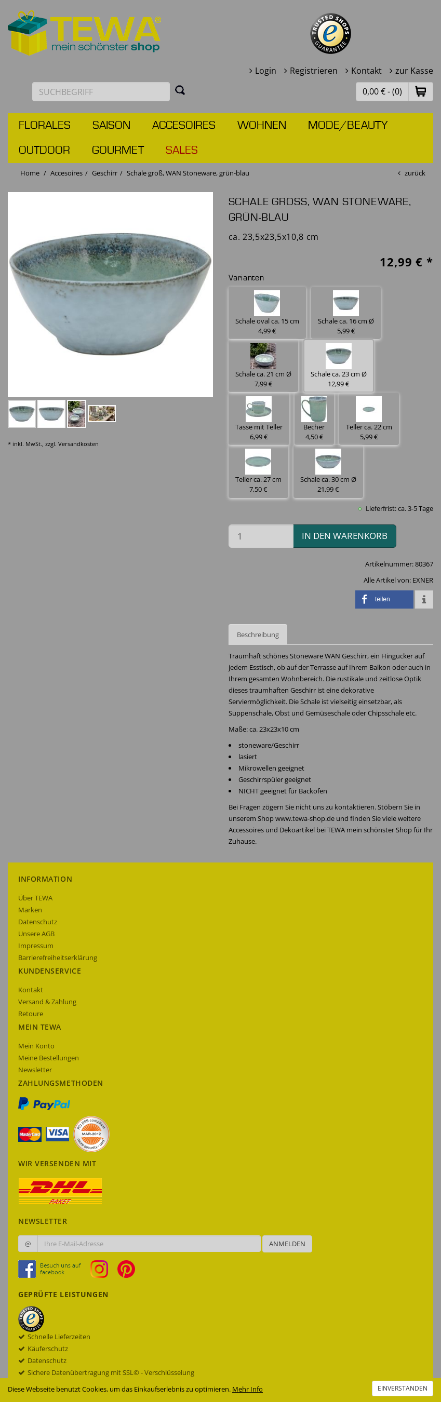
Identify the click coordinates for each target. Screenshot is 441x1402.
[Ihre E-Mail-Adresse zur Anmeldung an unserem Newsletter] (149, 1243)
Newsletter (35, 1069)
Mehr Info (247, 1389)
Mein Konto (36, 1045)
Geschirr (104, 173)
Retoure (30, 1013)
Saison (111, 125)
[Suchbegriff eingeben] (101, 91)
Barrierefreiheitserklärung (57, 957)
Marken (30, 909)
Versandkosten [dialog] (78, 444)
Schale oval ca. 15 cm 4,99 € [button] (267, 312)
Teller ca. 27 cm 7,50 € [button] (258, 471)
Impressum (36, 945)
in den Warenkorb (344, 536)
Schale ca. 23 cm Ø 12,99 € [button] (339, 365)
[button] (420, 91)
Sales (182, 150)
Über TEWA (35, 897)
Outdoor (44, 150)
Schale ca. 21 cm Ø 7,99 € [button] (263, 365)
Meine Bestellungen (48, 1057)
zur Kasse (414, 70)
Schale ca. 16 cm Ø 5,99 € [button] (346, 312)
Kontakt (366, 70)
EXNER (422, 580)
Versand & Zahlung (47, 1001)
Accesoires (184, 125)
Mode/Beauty (347, 125)
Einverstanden (402, 1388)
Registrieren (314, 70)
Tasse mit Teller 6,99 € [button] (259, 418)
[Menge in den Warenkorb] (261, 536)
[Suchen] (180, 90)
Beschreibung (258, 634)
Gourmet (118, 150)
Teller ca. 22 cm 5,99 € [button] (369, 418)
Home (29, 173)
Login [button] (265, 70)
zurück (415, 173)
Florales (45, 125)
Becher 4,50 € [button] (314, 418)
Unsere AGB (36, 933)
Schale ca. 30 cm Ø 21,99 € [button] (328, 471)
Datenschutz (37, 921)
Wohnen (261, 125)
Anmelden (287, 1243)
